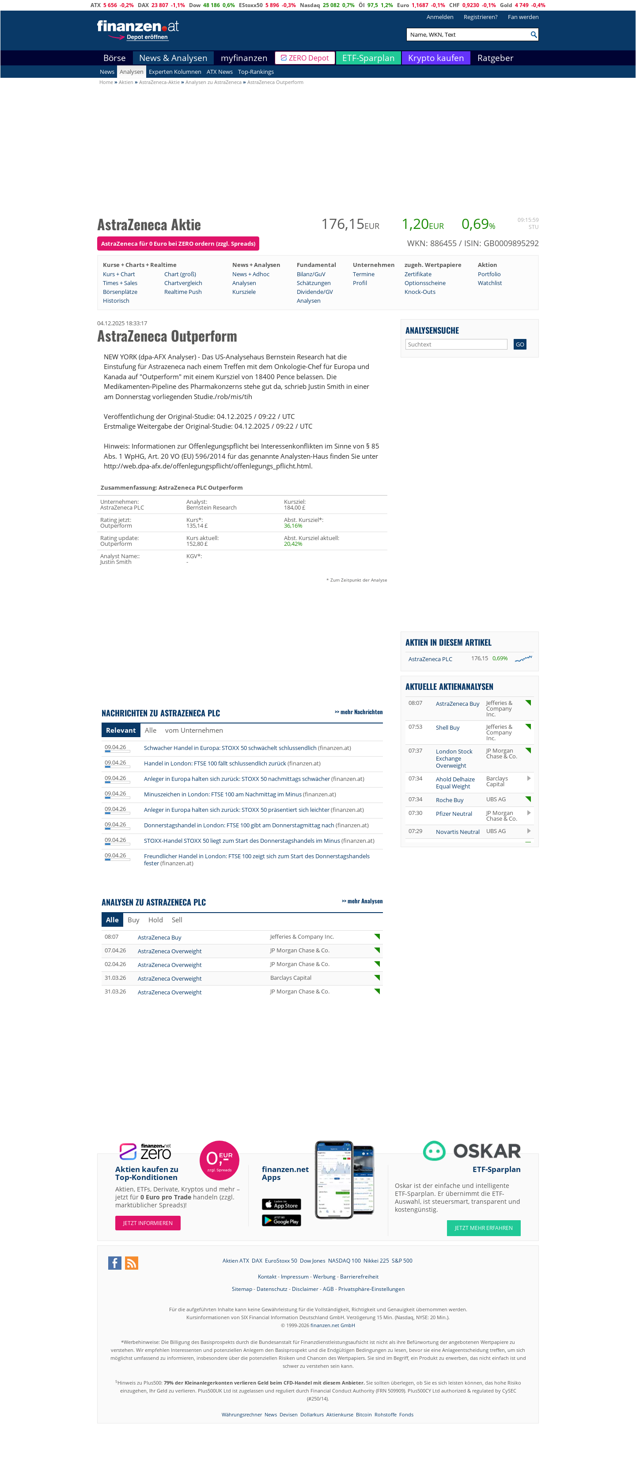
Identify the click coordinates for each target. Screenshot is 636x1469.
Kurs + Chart (119, 274)
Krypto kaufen (436, 58)
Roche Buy (450, 800)
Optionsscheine (425, 283)
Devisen (289, 1414)
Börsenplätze (120, 292)
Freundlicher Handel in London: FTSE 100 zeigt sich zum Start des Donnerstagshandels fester (257, 859)
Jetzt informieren (148, 1223)
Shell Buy (448, 727)
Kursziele (244, 292)
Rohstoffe (386, 1414)
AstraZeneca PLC (430, 659)
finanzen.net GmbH (332, 1325)
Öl (362, 5)
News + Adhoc (250, 274)
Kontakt (267, 1276)
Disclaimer (305, 1289)
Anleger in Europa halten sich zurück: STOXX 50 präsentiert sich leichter (236, 810)
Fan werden (523, 17)
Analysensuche (432, 330)
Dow (195, 5)
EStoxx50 (251, 5)
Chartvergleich (183, 283)
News (107, 72)
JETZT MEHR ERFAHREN (484, 1228)
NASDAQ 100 (344, 1260)
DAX (143, 5)
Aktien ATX (236, 1260)
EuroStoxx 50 (281, 1260)
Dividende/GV (315, 292)
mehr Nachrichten (362, 711)
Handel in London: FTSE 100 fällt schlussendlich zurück (215, 763)
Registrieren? (481, 17)
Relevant (121, 730)
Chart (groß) (180, 274)
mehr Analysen (365, 900)
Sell (177, 919)
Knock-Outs (420, 292)
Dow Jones (313, 1260)
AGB (328, 1289)
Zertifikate (418, 274)
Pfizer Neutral (454, 814)
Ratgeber (495, 58)
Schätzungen (314, 283)
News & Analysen (173, 58)
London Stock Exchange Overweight (454, 758)
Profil (360, 283)
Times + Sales (120, 283)
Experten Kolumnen (175, 72)
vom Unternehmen (194, 730)
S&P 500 (402, 1260)
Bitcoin (364, 1414)
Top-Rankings (256, 72)
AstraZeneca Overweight (170, 951)
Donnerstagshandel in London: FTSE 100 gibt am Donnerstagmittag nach (239, 825)
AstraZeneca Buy (160, 937)
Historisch (116, 300)
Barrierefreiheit (359, 1276)
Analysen (132, 72)
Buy (134, 919)
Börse (114, 58)
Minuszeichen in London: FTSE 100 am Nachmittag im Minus (223, 794)
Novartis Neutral (458, 832)
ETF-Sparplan (368, 58)
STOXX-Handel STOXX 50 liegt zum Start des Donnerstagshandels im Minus (242, 841)
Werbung (324, 1276)
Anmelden (440, 17)
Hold (155, 919)
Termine (364, 274)
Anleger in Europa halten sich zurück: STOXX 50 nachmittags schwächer (237, 779)
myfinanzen (244, 58)
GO (520, 344)
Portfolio (489, 274)
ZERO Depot (309, 58)
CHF (454, 5)
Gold (506, 5)
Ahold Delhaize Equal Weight (455, 782)
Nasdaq (310, 5)
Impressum (295, 1276)
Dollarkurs (312, 1414)
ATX (96, 5)
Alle (150, 730)
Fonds (406, 1414)
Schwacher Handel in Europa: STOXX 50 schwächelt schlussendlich (230, 748)
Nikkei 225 (376, 1260)
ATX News (220, 72)
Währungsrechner (242, 1414)
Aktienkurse (339, 1414)
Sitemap (242, 1289)
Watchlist (490, 283)
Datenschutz (272, 1289)
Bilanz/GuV (311, 274)
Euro (403, 5)
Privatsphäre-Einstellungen (371, 1289)
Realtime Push (183, 292)
